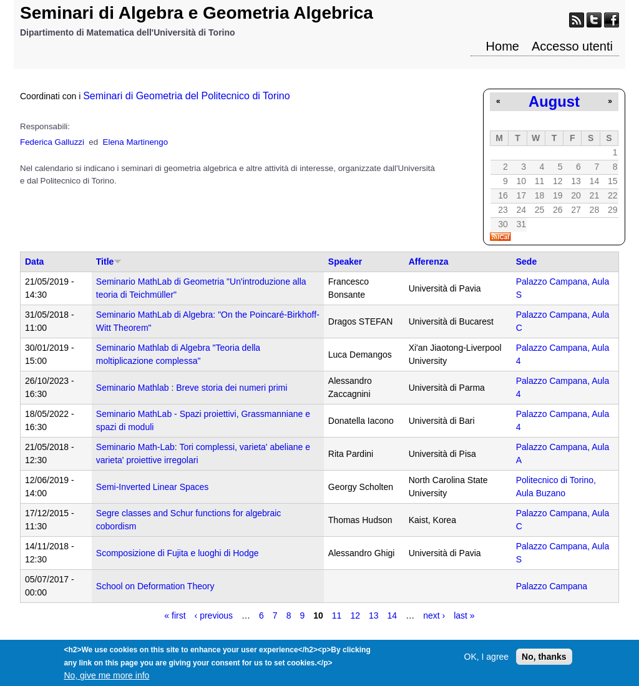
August (554, 101)
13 (374, 615)
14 (393, 615)
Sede (526, 262)
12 (355, 615)
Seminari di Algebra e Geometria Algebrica (196, 12)
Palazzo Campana (551, 586)
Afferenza (429, 262)
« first (174, 615)
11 (337, 615)
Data (34, 262)
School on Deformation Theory (155, 586)
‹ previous (214, 615)
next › (434, 615)
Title (109, 262)
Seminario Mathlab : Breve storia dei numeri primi (192, 388)
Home (502, 46)
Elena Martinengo (135, 142)
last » (464, 615)
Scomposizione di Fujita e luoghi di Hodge (177, 553)
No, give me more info (106, 679)
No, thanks (544, 660)
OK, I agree (486, 660)
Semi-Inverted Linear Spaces (152, 487)
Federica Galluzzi (52, 142)
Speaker (345, 262)
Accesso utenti (572, 46)
